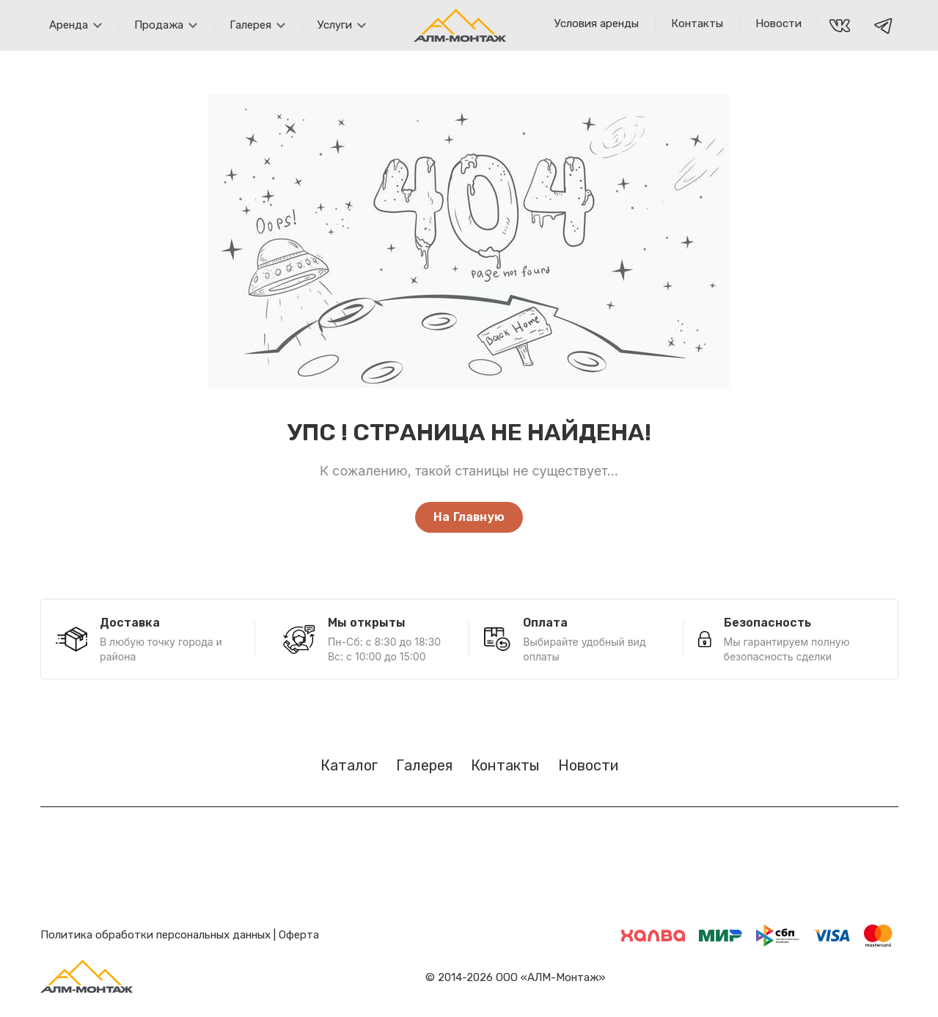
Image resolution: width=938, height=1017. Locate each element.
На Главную (469, 517)
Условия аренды (596, 23)
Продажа (165, 25)
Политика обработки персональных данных (155, 934)
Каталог (349, 765)
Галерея (257, 25)
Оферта (299, 934)
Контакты (697, 23)
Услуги (342, 25)
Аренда (75, 25)
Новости (778, 23)
